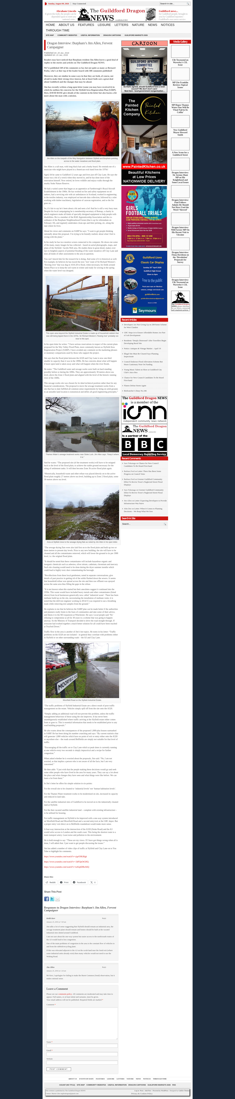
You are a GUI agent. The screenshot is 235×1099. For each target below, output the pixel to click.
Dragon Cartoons (112, 35)
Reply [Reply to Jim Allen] (104, 967)
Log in (136, 1090)
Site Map (50, 35)
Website (50, 1059)
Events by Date (86, 1079)
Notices (168, 25)
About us (66, 25)
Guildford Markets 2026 (136, 35)
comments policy (65, 994)
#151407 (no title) (67, 1085)
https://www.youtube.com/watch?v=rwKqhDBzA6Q (66, 867)
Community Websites (67, 35)
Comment (51, 1005)
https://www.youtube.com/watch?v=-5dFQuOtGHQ (66, 862)
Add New (148, 1090)
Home (50, 25)
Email (50, 1050)
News (152, 25)
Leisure (104, 25)
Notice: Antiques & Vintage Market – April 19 (142, 348)
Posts (141, 1090)
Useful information (90, 35)
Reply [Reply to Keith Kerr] (104, 918)
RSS (174, 1085)
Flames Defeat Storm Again (135, 385)
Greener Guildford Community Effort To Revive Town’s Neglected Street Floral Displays (143, 482)
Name (50, 1042)
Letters (121, 25)
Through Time (58, 30)
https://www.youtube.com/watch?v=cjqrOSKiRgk (65, 856)
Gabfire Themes (184, 1090)
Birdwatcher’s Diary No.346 (135, 391)
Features (86, 25)
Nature (138, 25)
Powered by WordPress (160, 1090)
